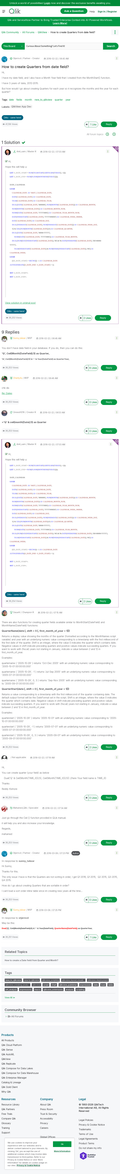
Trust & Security (48, 1113)
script (46, 985)
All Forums (28, 32)
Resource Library (10, 1104)
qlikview (36, 985)
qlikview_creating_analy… (17, 985)
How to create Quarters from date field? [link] (72, 32)
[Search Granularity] (13, 46)
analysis (69, 989)
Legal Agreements (88, 1138)
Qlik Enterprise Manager (14, 1077)
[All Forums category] (6, 1016)
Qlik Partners (8, 1109)
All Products (7, 1040)
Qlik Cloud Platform (11, 1045)
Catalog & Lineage (11, 1082)
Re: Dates (7, 393)
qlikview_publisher (68, 985)
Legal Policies (86, 1120)
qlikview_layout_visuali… (73, 980)
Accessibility (46, 1118)
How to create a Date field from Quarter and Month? (31, 960)
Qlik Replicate (8, 1063)
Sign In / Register (107, 11)
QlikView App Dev (21, 106)
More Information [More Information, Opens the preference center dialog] (62, 1151)
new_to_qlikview (43, 99)
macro (38, 989)
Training (5, 1127)
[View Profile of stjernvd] (17, 58)
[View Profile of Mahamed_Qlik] (20, 808)
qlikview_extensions (53, 989)
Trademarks (85, 1129)
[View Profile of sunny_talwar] (19, 338)
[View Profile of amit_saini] (21, 151)
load (103, 985)
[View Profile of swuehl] (16, 612)
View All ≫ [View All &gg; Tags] (10, 997)
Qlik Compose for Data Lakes (17, 1068)
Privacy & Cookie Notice (92, 1124)
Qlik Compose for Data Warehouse (20, 1073)
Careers (44, 1127)
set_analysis (11, 989)
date (11, 99)
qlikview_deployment (98, 980)
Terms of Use (86, 1134)
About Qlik (45, 1104)
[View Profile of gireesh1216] (19, 412)
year (68, 99)
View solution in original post (20, 302)
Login (47, 3)
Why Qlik (6, 1091)
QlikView (42, 32)
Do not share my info (90, 1148)
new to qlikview (31, 980)
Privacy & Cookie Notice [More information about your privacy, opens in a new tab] (28, 1165)
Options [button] (115, 32)
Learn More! (60, 23)
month (28, 99)
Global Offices (47, 1136)
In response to (18, 861)
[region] (39, 1153)
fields (19, 99)
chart (54, 985)
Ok (62, 1144)
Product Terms (86, 1143)
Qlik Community (10, 32)
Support (5, 1132)
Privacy (44, 1123)
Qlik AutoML (7, 1054)
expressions (26, 989)
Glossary (6, 1123)
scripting (80, 989)
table (110, 985)
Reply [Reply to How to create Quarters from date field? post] (109, 124)
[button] (117, 58)
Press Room (46, 1109)
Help (92, 11)
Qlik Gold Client (9, 1087)
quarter (59, 99)
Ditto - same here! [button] (12, 117)
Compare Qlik (8, 1118)
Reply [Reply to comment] (103, 317)
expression (85, 985)
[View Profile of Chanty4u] (17, 378)
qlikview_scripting (50, 980)
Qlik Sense (7, 1049)
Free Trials (6, 1113)
